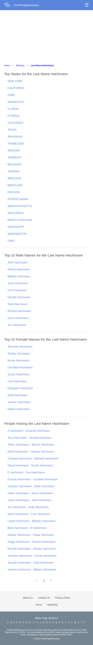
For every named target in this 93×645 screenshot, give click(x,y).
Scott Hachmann (18, 283)
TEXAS (12, 129)
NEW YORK (15, 81)
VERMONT (14, 157)
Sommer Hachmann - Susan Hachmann (32, 555)
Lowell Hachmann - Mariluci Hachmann (32, 521)
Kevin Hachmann (18, 318)
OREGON (14, 192)
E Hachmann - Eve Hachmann (26, 472)
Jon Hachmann (17, 325)
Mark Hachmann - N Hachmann (27, 527)
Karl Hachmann (17, 290)
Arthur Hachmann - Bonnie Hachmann (31, 444)
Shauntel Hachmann (20, 346)
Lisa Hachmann (17, 381)
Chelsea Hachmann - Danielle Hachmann (33, 458)
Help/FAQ (52, 604)
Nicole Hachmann (18, 360)
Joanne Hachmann (19, 402)
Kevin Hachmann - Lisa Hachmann (29, 514)
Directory (20, 65)
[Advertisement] (46, 35)
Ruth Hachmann (17, 395)
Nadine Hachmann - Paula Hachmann (31, 534)
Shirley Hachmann (19, 353)
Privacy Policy (62, 597)
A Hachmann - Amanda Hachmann (29, 430)
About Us (28, 597)
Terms (38, 604)
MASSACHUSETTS (20, 206)
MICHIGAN (14, 164)
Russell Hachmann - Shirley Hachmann (32, 548)
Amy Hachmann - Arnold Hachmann (30, 437)
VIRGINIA (14, 171)
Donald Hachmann (19, 297)
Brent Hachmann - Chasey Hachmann (31, 451)
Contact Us (44, 597)
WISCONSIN (15, 213)
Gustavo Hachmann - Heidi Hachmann (31, 486)
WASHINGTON (17, 233)
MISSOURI (14, 178)
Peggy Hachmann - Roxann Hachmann (32, 541)
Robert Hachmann (19, 269)
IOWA (11, 95)
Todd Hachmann (18, 304)
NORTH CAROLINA (20, 220)
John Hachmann (18, 262)
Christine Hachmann (20, 367)
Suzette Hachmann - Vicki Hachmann (30, 562)
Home (7, 65)
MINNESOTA (16, 102)
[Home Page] (9, 5)
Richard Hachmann (19, 311)
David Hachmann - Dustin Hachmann (30, 465)
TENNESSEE (16, 143)
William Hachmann (19, 276)
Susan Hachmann (18, 374)
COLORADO (15, 122)
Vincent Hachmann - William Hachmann (32, 569)
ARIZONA (14, 150)
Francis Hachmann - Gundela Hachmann (33, 479)
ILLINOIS (13, 109)
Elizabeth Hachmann (20, 388)
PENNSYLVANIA (18, 199)
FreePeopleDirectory (26, 5)
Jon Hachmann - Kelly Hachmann (28, 507)
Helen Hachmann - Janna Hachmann (30, 493)
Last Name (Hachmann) (42, 65)
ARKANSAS (15, 136)
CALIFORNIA (16, 88)
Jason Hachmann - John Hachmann (30, 500)
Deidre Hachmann (19, 409)
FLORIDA (14, 115)
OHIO (11, 240)
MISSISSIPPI (16, 226)
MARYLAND (15, 185)
